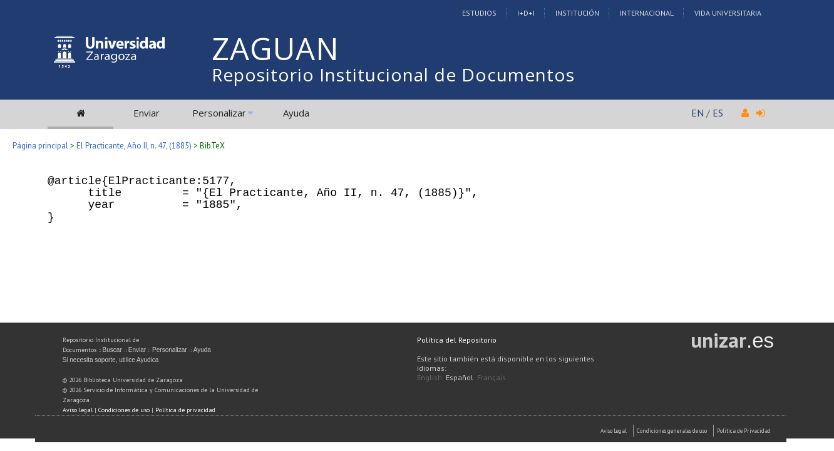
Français (491, 377)
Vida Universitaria (727, 13)
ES (718, 112)
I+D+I (526, 13)
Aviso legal (78, 410)
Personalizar (219, 112)
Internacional (647, 13)
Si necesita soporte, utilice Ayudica (111, 359)
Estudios (479, 13)
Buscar (112, 349)
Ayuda (296, 112)
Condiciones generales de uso (672, 430)
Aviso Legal (613, 430)
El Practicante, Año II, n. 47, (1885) (134, 145)
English (429, 377)
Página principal (40, 145)
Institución (577, 13)
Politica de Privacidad (744, 430)
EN (697, 112)
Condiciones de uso (124, 410)
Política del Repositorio (457, 340)
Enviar (146, 112)
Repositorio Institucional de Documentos (393, 74)
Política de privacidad (185, 410)
